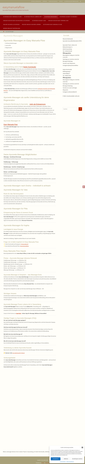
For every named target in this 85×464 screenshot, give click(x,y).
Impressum (45, 1)
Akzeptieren (55, 458)
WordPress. (47, 462)
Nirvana (42, 462)
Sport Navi (19, 313)
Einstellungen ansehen (77, 458)
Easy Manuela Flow (11, 124)
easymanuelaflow (13, 7)
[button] (82, 447)
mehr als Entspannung (37, 104)
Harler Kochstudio (29, 67)
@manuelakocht (25, 244)
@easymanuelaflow (24, 246)
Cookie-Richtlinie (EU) (53, 1)
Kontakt (61, 1)
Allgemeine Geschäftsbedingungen (71, 1)
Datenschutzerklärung (70, 461)
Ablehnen (66, 458)
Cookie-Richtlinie (63, 461)
